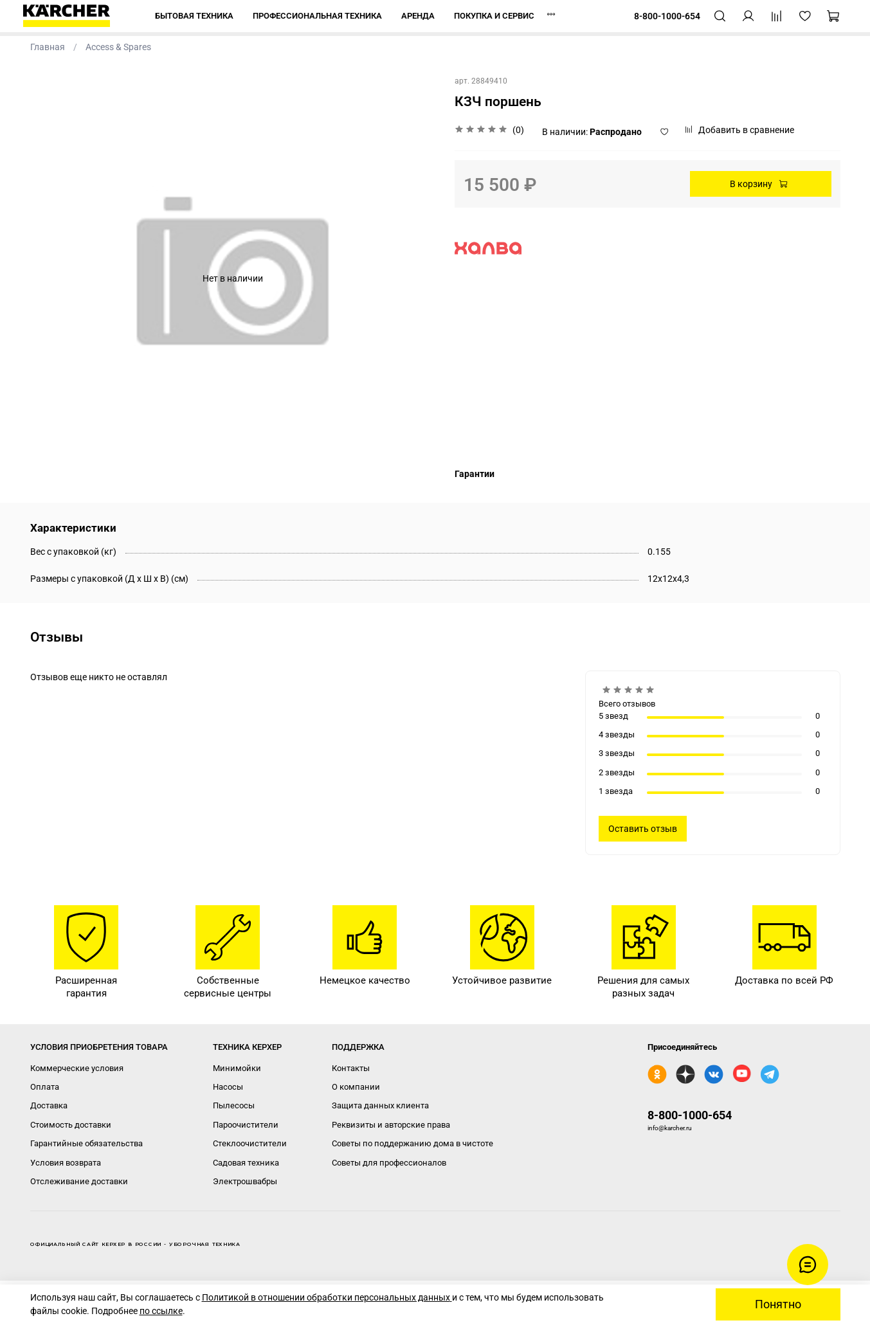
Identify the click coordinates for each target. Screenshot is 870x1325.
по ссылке (161, 1311)
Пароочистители (245, 1125)
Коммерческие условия (76, 1068)
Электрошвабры (245, 1181)
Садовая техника (246, 1162)
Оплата (44, 1087)
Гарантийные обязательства (86, 1143)
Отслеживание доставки (79, 1181)
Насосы (228, 1087)
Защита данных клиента (380, 1105)
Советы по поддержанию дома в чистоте (412, 1143)
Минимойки (237, 1068)
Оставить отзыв (642, 829)
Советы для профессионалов (389, 1162)
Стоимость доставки (70, 1125)
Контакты (351, 1068)
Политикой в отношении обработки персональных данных (327, 1297)
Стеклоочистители (250, 1143)
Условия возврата (65, 1162)
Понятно (778, 1304)
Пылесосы (234, 1105)
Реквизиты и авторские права (391, 1125)
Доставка (49, 1105)
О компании (356, 1087)
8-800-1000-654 (690, 1115)
